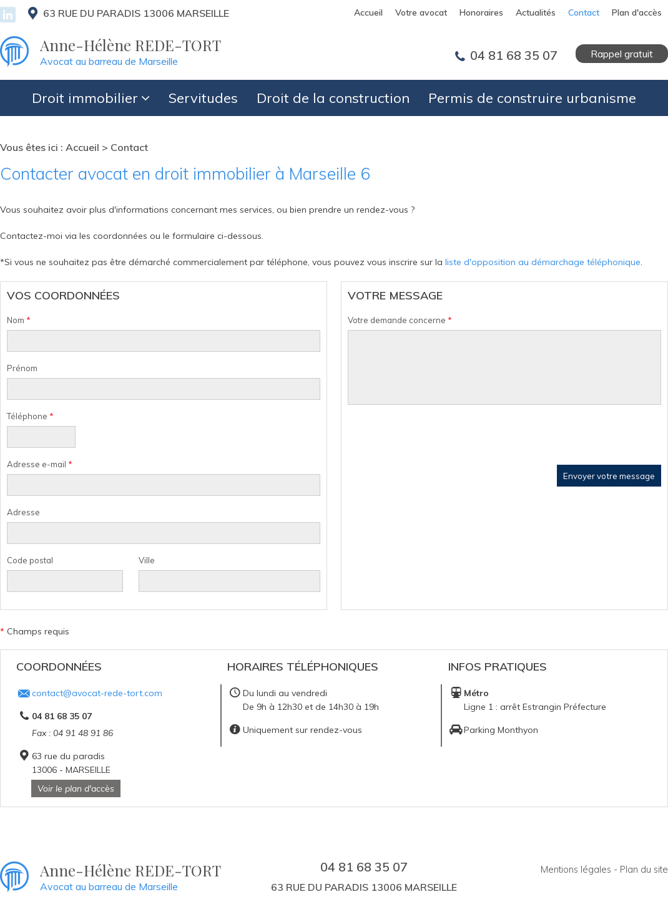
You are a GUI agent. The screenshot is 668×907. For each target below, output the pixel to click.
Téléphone (30, 414)
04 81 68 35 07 (512, 53)
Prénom (22, 366)
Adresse (23, 510)
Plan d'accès (637, 12)
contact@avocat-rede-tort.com (97, 691)
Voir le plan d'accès (75, 786)
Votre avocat (421, 12)
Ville (147, 558)
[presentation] (443, 438)
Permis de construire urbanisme (532, 96)
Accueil (368, 12)
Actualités (536, 12)
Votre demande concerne (400, 318)
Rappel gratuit (622, 52)
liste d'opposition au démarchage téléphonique (543, 260)
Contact (583, 12)
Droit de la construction (333, 96)
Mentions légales (576, 867)
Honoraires (481, 12)
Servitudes (203, 96)
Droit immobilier (85, 96)
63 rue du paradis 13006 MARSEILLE (133, 13)
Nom (19, 318)
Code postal (30, 558)
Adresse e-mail (39, 462)
